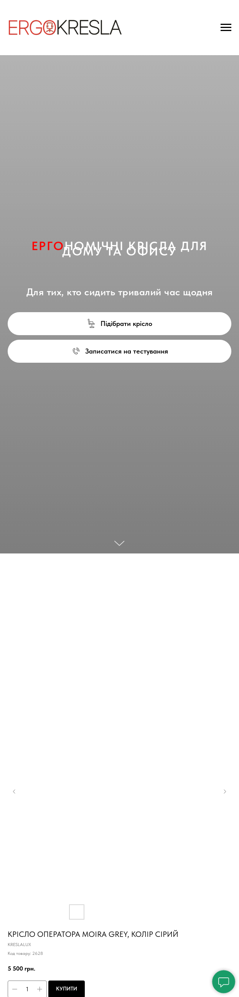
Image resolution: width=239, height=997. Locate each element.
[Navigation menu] (226, 27)
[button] (119, 323)
